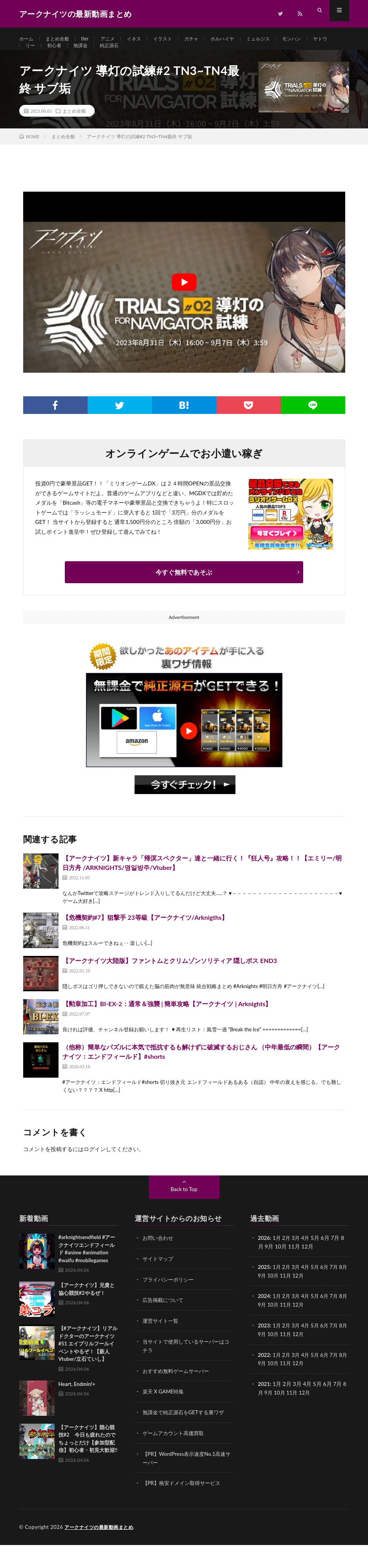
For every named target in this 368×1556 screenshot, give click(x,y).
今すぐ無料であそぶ (184, 587)
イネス (145, 39)
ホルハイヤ (242, 39)
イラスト (176, 39)
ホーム (27, 39)
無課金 (114, 53)
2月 (288, 1253)
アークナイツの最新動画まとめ (101, 1538)
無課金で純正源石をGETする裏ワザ (186, 1425)
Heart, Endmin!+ (77, 1400)
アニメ (116, 39)
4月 (308, 1253)
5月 (318, 1282)
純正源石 (146, 53)
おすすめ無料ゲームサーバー (178, 1384)
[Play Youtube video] (184, 297)
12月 (307, 1290)
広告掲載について (165, 1314)
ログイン (95, 1164)
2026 (264, 1253)
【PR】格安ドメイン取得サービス (184, 1494)
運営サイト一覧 (162, 1335)
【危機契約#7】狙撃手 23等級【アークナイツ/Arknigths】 (145, 933)
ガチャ (208, 39)
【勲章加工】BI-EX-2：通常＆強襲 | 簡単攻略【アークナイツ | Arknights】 (167, 1019)
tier (92, 39)
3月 (297, 1253)
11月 (294, 1290)
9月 (269, 1290)
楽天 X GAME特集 (165, 1404)
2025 (264, 1282)
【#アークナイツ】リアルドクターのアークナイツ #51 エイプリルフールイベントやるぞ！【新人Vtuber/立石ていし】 (88, 1359)
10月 (281, 1290)
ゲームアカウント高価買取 (176, 1445)
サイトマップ (159, 1273)
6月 (328, 1282)
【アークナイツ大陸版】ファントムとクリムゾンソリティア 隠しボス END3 (169, 976)
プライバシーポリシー (170, 1294)
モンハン (319, 39)
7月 (338, 1282)
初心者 (85, 53)
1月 (277, 1253)
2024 (264, 1310)
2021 (264, 1396)
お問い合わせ (159, 1253)
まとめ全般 (61, 39)
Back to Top (184, 1204)
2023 (264, 1339)
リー (59, 53)
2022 (264, 1368)
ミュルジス (281, 39)
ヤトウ (34, 53)
